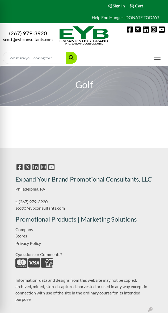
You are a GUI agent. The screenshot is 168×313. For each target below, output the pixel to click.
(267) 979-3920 (28, 33)
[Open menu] (157, 57)
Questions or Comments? (38, 254)
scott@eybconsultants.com (28, 39)
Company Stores (24, 232)
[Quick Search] (34, 58)
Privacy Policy (28, 243)
